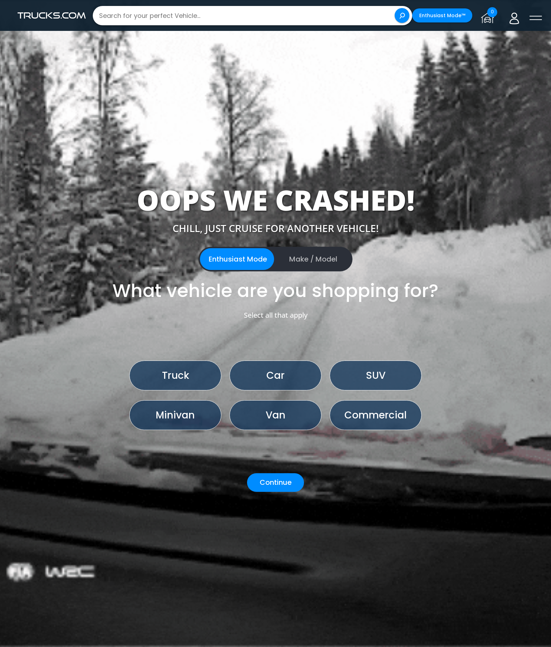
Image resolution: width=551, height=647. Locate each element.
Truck (175, 375)
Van (275, 415)
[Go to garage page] (489, 15)
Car (275, 375)
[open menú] (536, 18)
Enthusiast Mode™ (442, 15)
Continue (276, 482)
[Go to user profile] (514, 15)
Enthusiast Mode (238, 259)
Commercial (375, 415)
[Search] (402, 15)
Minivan (175, 415)
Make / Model (313, 259)
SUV (375, 375)
